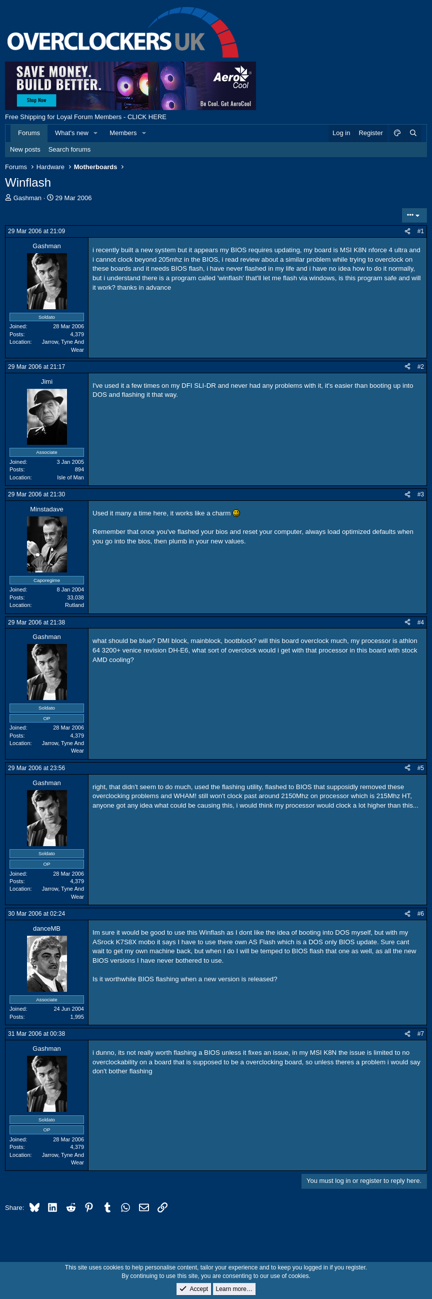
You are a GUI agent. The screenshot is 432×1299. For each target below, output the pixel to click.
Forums (29, 133)
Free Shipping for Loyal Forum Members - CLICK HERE (85, 117)
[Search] (413, 133)
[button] (96, 133)
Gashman (28, 198)
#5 (421, 768)
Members (123, 133)
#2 (421, 366)
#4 (421, 622)
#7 (421, 1033)
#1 (421, 231)
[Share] (407, 231)
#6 (421, 913)
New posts (25, 149)
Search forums (69, 149)
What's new (71, 133)
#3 (421, 494)
